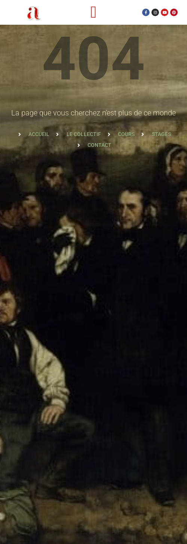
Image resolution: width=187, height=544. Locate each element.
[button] (93, 12)
